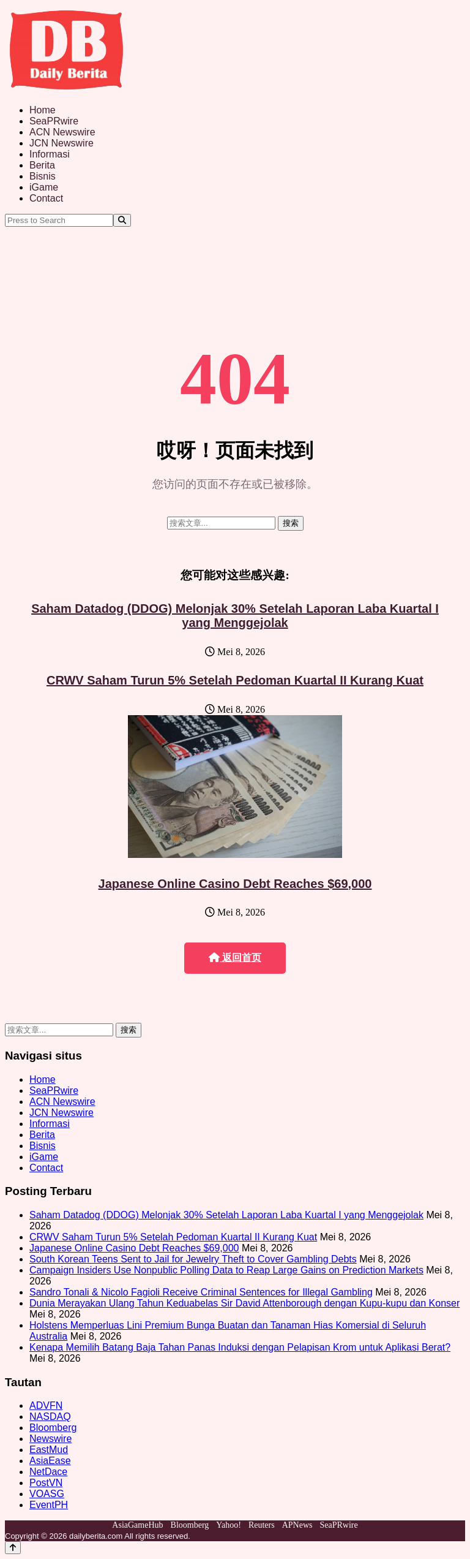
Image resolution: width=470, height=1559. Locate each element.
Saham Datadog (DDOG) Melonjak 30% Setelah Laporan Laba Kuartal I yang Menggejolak (235, 615)
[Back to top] (13, 1547)
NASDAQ (50, 1416)
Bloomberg (52, 1427)
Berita (42, 165)
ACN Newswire (62, 132)
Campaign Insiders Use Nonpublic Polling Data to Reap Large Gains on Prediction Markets (226, 1270)
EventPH (48, 1505)
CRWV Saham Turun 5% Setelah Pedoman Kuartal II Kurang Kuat (235, 680)
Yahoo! (228, 1525)
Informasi (49, 154)
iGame (43, 187)
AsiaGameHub (137, 1525)
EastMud (48, 1449)
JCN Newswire (61, 143)
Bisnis (42, 176)
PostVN (45, 1482)
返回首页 (235, 957)
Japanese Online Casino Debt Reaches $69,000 (235, 883)
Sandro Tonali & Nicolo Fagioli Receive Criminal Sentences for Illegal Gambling (201, 1292)
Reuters (261, 1525)
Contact (46, 198)
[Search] (122, 220)
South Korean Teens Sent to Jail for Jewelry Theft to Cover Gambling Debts (193, 1259)
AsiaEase (50, 1460)
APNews (297, 1525)
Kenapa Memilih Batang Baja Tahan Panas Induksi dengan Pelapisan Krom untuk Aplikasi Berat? (239, 1347)
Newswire (50, 1438)
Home (42, 110)
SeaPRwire (53, 121)
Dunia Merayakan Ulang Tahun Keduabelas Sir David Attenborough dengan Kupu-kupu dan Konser (244, 1303)
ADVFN (45, 1405)
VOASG (46, 1494)
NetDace (48, 1471)
